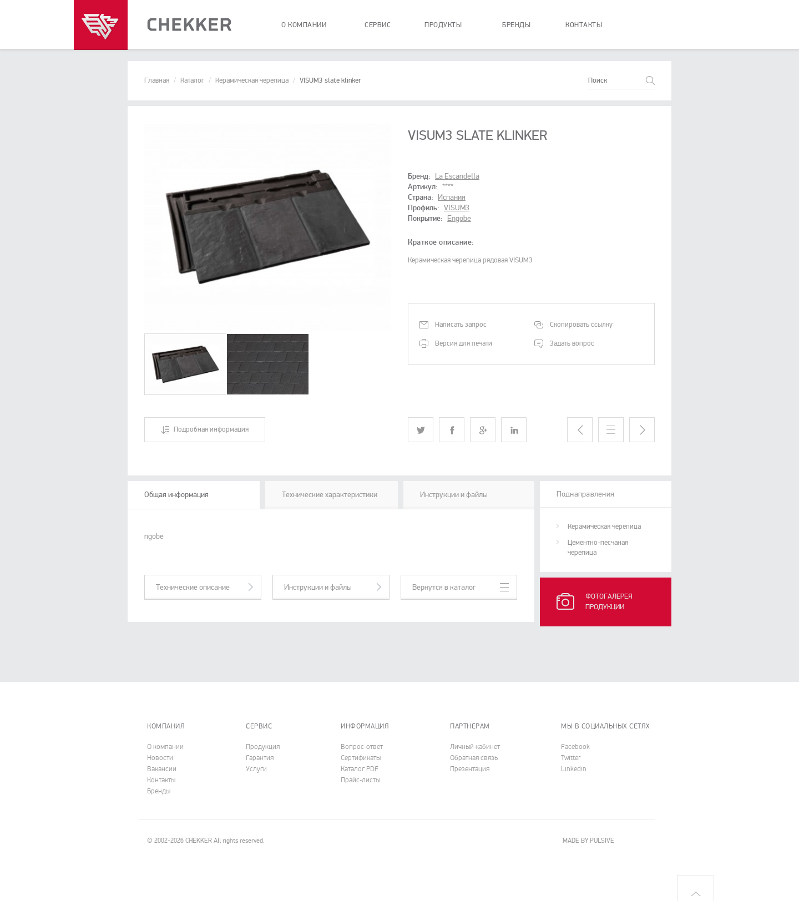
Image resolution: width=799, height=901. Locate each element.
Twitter (571, 758)
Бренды (158, 791)
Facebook (575, 747)
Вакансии (161, 769)
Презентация (469, 769)
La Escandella (457, 176)
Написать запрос (461, 324)
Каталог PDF (359, 769)
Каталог (192, 80)
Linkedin (573, 769)
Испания (452, 197)
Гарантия (260, 758)
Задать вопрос (572, 343)
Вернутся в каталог (444, 587)
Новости (160, 758)
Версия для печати (463, 343)
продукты (443, 25)
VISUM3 (456, 207)
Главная (156, 80)
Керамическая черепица (252, 80)
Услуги (256, 769)
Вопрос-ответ (362, 747)
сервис (378, 25)
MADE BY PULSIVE (588, 841)
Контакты (161, 780)
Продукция (263, 747)
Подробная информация (211, 429)
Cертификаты (361, 758)
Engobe (459, 218)
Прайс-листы (360, 780)
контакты (583, 25)
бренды (516, 25)
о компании (303, 25)
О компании (165, 747)
